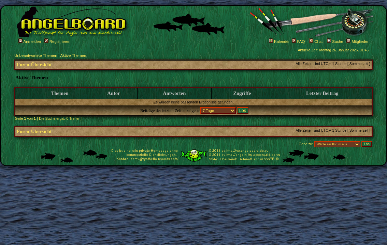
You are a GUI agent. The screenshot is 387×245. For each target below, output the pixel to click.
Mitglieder (357, 41)
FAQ (298, 41)
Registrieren (57, 41)
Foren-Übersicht (34, 64)
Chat (315, 41)
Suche (335, 41)
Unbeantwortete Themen (35, 55)
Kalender (279, 41)
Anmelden (29, 41)
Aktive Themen (73, 55)
